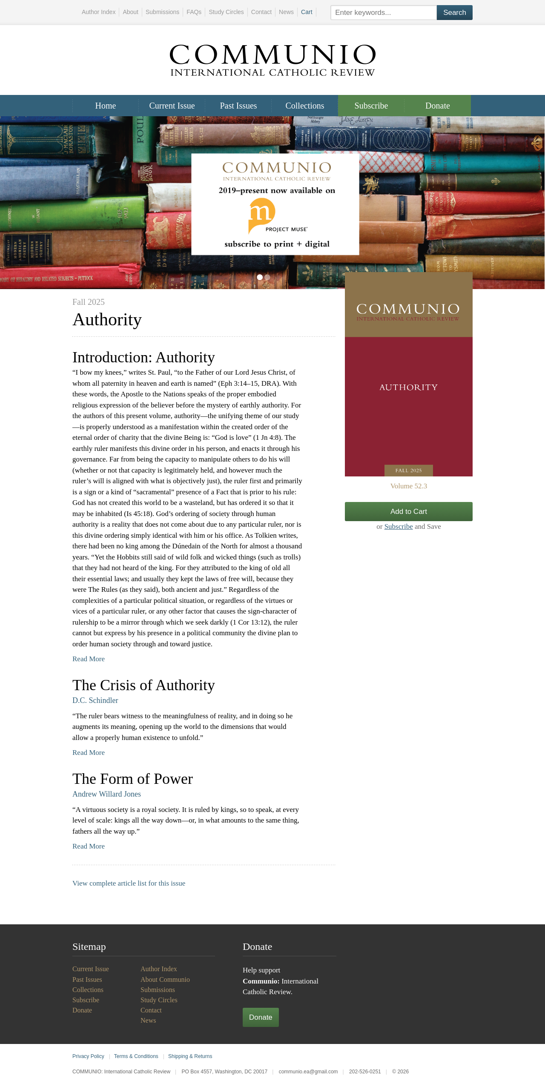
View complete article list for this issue (128, 883)
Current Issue (172, 105)
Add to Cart (408, 512)
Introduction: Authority (143, 357)
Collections (304, 105)
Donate (437, 105)
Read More (88, 659)
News (286, 12)
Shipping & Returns (190, 1056)
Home (105, 105)
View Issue (409, 374)
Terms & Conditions (136, 1056)
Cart (306, 12)
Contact (261, 12)
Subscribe (371, 105)
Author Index (98, 12)
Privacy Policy (88, 1056)
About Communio (165, 979)
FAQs (193, 12)
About (130, 12)
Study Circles (226, 12)
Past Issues (238, 105)
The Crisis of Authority (143, 685)
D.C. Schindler (95, 700)
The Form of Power (132, 778)
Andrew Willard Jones (106, 794)
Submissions (162, 12)
